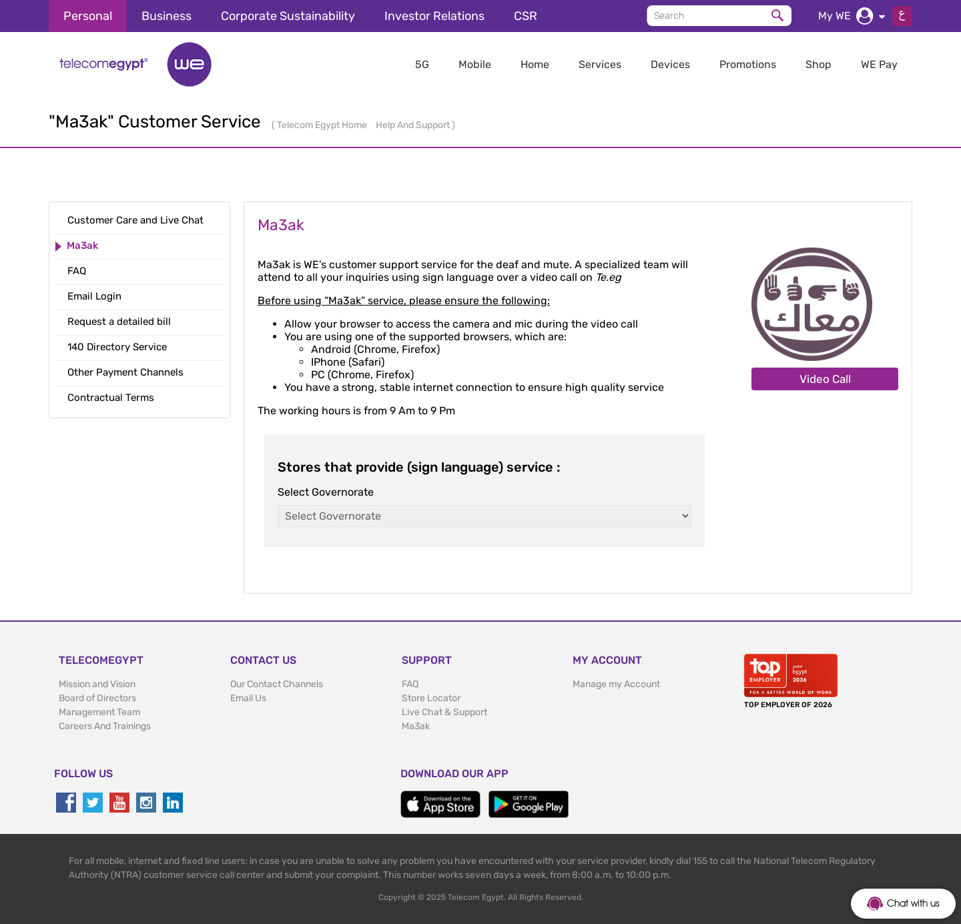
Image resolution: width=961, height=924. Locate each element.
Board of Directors (97, 698)
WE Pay (879, 64)
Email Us (248, 698)
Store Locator (431, 698)
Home (535, 64)
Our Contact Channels (276, 684)
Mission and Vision (97, 684)
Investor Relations (434, 16)
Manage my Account (616, 684)
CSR (525, 16)
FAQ (410, 684)
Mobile (474, 64)
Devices (670, 64)
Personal (87, 16)
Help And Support (414, 125)
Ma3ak (416, 726)
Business (166, 16)
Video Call (825, 379)
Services (600, 64)
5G (422, 64)
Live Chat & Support (444, 712)
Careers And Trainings (105, 726)
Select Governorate (326, 492)
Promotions (747, 64)
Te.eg (608, 277)
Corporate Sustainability (288, 16)
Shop (819, 64)
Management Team (99, 712)
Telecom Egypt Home (323, 125)
